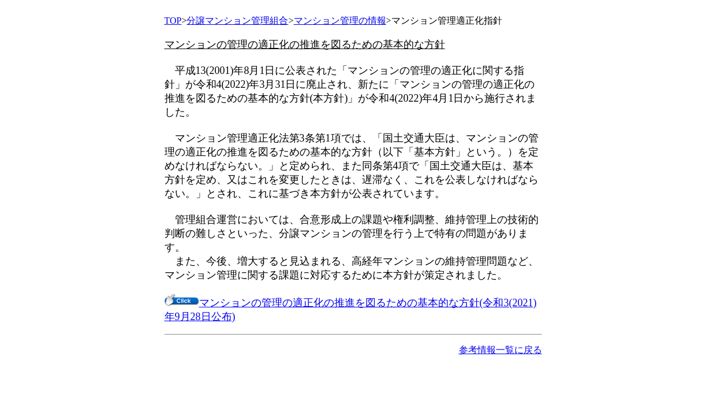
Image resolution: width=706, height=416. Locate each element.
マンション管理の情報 (340, 20)
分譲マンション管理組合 (237, 20)
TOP (173, 20)
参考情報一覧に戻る (500, 350)
